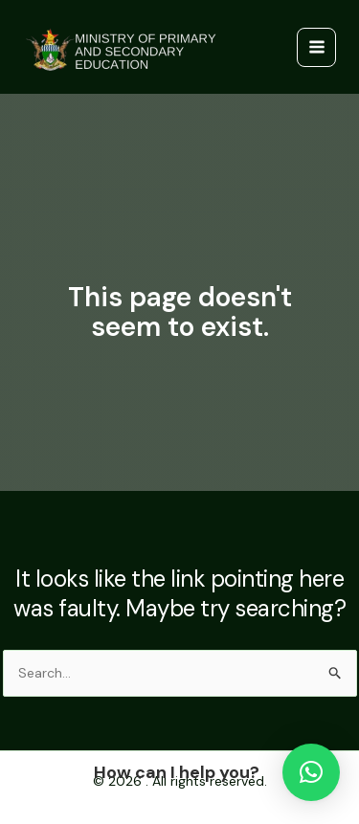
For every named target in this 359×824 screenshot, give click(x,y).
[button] (311, 772)
